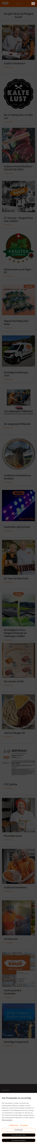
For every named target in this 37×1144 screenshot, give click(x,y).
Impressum (24, 1125)
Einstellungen (19, 1129)
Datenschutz (13, 1125)
